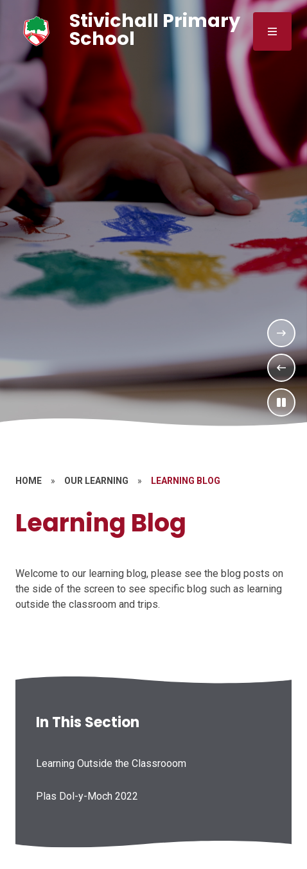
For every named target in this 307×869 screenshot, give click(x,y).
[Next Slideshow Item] (281, 333)
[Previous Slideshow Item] (281, 368)
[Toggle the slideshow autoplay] (281, 402)
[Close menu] (272, 31)
